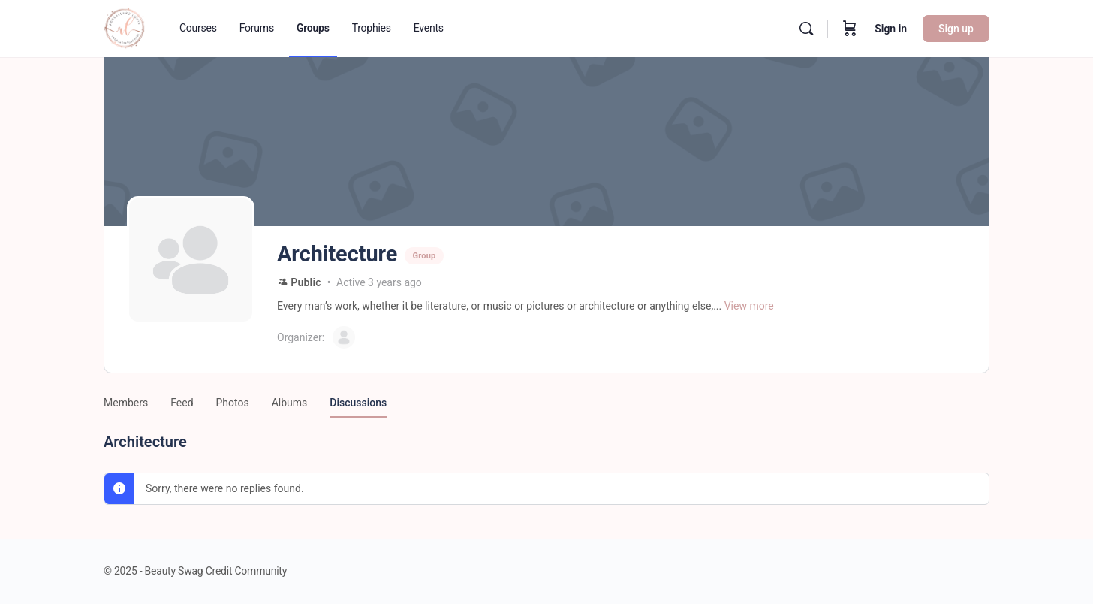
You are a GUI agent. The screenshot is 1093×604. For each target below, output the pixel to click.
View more (749, 306)
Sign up (956, 29)
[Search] (806, 29)
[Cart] (850, 28)
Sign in (891, 29)
